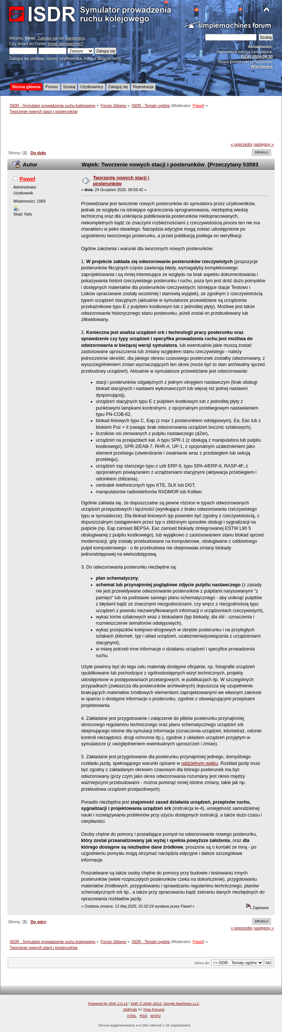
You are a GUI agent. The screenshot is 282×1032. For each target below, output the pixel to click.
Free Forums (153, 1009)
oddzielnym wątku (199, 763)
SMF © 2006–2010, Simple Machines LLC (165, 1003)
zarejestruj (75, 38)
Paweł (198, 105)
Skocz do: (202, 963)
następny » (264, 144)
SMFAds (130, 1009)
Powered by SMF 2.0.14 (108, 1003)
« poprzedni (241, 144)
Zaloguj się (48, 38)
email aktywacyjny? (65, 43)
